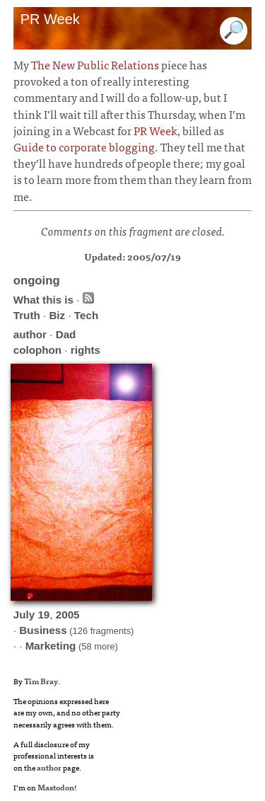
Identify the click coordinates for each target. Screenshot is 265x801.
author (30, 334)
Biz (57, 315)
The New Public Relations (95, 64)
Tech (86, 315)
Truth (26, 315)
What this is (43, 300)
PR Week (155, 130)
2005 (68, 615)
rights (85, 350)
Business (43, 630)
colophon (37, 350)
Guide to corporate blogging (84, 146)
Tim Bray (41, 680)
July (24, 615)
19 (43, 615)
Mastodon (55, 786)
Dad (66, 334)
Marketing (50, 646)
